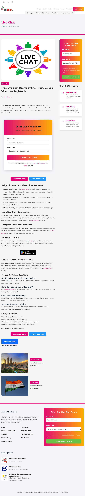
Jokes (50, 9)
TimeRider (65, 492)
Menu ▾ (44, 9)
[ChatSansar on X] (8, 2)
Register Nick (26, 431)
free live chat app (29, 241)
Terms (62, 9)
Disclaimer (42, 163)
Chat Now (78, 9)
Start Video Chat (38, 179)
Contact (69, 9)
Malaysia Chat (35, 359)
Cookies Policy (6, 441)
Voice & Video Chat (8, 431)
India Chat (34, 382)
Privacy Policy (35, 163)
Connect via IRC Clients (15, 480)
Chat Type (11, 147)
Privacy (56, 9)
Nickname (11, 139)
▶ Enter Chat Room (28, 158)
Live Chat (5, 83)
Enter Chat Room (19, 179)
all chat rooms (47, 268)
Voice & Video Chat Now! (15, 461)
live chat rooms (25, 189)
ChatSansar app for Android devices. (18, 469)
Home (39, 9)
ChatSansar (8, 97)
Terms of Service (27, 434)
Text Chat (24, 427)
